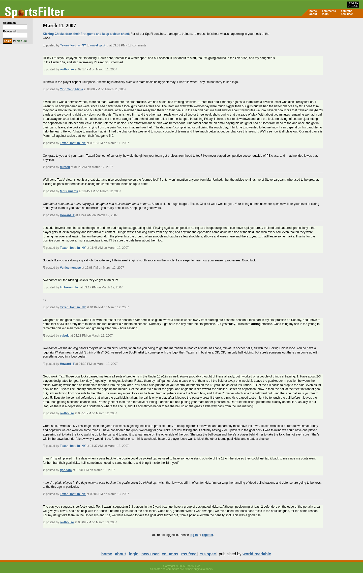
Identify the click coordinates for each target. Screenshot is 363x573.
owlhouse (67, 69)
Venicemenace (70, 267)
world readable (257, 554)
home (313, 10)
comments (329, 10)
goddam (66, 470)
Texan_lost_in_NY (73, 45)
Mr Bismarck (69, 191)
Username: (10, 22)
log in (194, 535)
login (325, 13)
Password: (10, 31)
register (207, 535)
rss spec (208, 554)
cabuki (65, 335)
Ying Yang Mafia (71, 89)
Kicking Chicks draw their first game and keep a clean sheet (86, 34)
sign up (21, 41)
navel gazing (99, 45)
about (313, 13)
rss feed (189, 554)
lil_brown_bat (69, 287)
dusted (65, 167)
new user (347, 13)
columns (346, 10)
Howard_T (67, 215)
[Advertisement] (320, 57)
